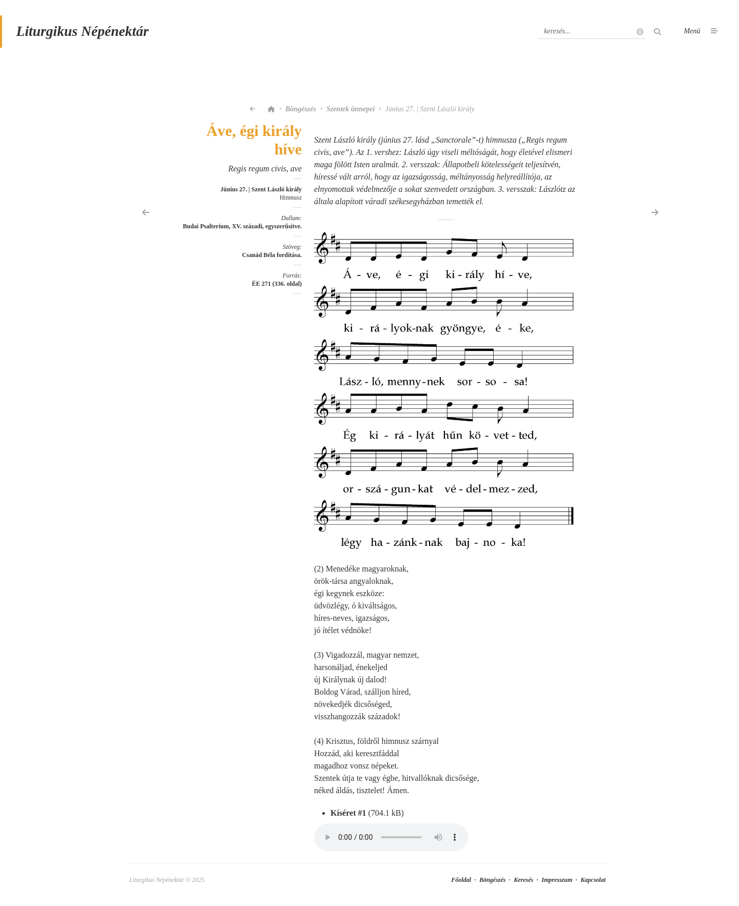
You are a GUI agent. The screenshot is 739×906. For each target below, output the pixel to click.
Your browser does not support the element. (391, 839)
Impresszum (556, 881)
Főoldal (461, 881)
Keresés (523, 881)
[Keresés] (592, 32)
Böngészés (300, 110)
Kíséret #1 (348, 814)
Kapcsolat (593, 881)
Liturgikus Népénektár (83, 33)
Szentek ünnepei (350, 110)
